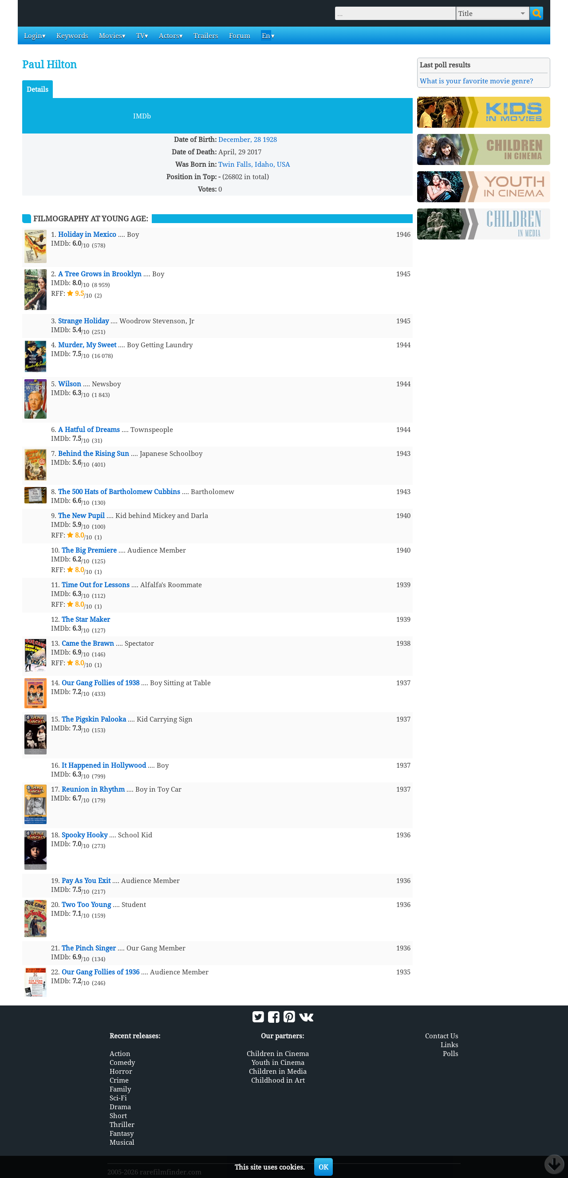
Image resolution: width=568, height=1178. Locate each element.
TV (139, 35)
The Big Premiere (89, 550)
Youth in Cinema (278, 1062)
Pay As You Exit (86, 880)
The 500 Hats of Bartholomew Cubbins (119, 491)
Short (118, 1115)
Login (32, 35)
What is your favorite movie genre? (476, 80)
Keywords (71, 35)
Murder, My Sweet (87, 344)
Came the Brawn (88, 643)
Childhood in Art (278, 1080)
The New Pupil (81, 515)
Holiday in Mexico (87, 234)
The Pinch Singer (89, 947)
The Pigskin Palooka (94, 719)
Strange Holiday (83, 320)
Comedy (122, 1062)
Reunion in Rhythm (93, 789)
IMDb (142, 115)
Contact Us (441, 1035)
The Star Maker (86, 619)
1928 (270, 139)
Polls (450, 1053)
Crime (119, 1080)
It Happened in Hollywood (104, 765)
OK (323, 1166)
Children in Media (278, 1071)
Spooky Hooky (84, 834)
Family (120, 1088)
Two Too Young (86, 904)
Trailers (205, 35)
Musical (122, 1142)
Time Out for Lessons (96, 584)
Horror (121, 1071)
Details (37, 89)
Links (449, 1044)
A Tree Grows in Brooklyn (100, 273)
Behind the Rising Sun (93, 453)
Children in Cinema (278, 1053)
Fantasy (122, 1133)
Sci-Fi (118, 1097)
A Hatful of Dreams (89, 429)
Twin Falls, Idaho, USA (254, 164)
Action (120, 1053)
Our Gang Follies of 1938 (100, 682)
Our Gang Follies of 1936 (100, 971)
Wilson (69, 383)
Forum (238, 35)
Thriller (122, 1124)
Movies (109, 35)
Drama (120, 1106)
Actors (168, 35)
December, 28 (239, 139)
